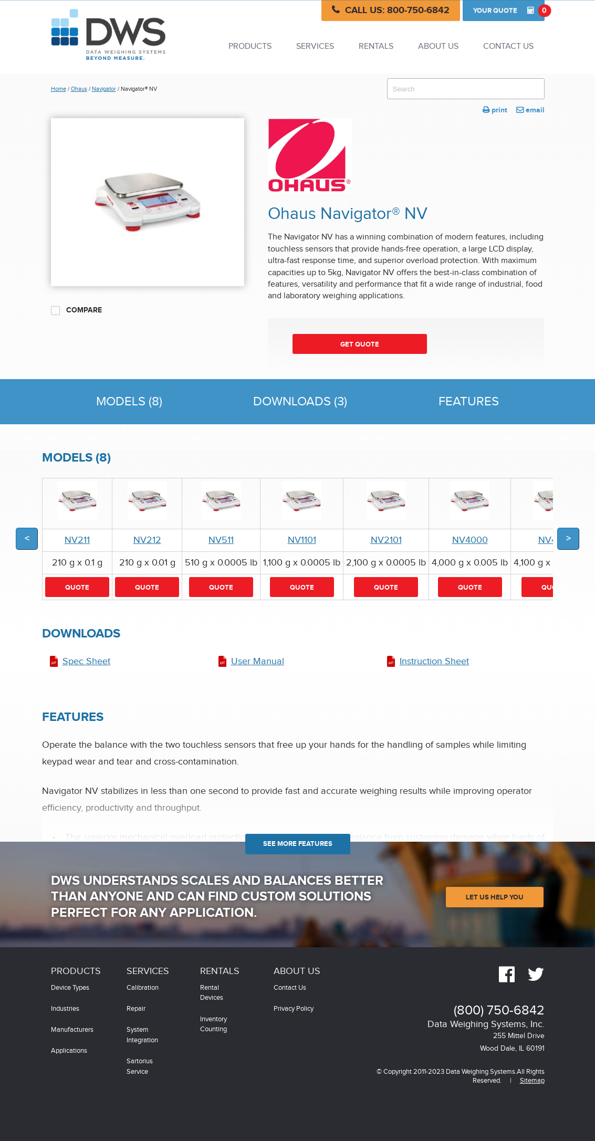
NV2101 (386, 540)
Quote (509, 10)
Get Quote (359, 344)
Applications (69, 1051)
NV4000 (470, 540)
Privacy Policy (294, 1009)
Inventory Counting (213, 1025)
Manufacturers (72, 1030)
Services (315, 46)
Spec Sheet (86, 661)
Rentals (376, 46)
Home (58, 89)
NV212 (147, 540)
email (530, 110)
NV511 (221, 540)
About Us (438, 46)
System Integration (142, 1035)
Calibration (143, 988)
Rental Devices (211, 993)
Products (250, 46)
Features (469, 401)
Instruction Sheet (434, 661)
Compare (76, 310)
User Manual (257, 661)
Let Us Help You (495, 897)
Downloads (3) (300, 401)
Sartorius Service (140, 1067)
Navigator (104, 89)
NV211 (77, 540)
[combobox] (466, 88)
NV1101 (302, 540)
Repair (136, 1009)
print (495, 110)
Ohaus (79, 89)
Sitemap (532, 1081)
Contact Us (508, 46)
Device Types (70, 988)
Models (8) (129, 401)
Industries (65, 1009)
